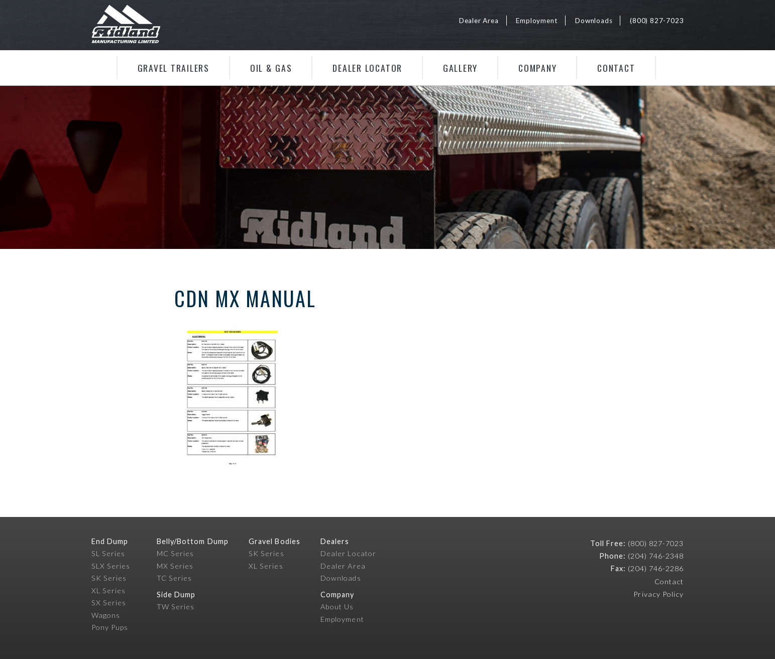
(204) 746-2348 (656, 556)
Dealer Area (479, 21)
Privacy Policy (658, 594)
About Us (337, 606)
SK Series (109, 578)
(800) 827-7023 (657, 21)
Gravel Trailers (173, 67)
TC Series (174, 578)
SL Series (108, 553)
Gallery (460, 67)
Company (537, 67)
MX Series (175, 566)
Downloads (593, 21)
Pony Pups (110, 627)
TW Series (176, 606)
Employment (537, 21)
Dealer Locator (367, 67)
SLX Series (111, 566)
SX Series (109, 602)
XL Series (108, 590)
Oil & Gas (271, 67)
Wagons (105, 615)
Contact (616, 67)
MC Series (175, 553)
